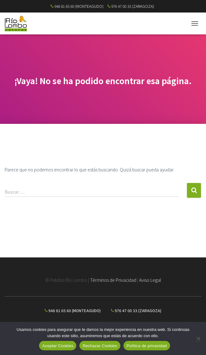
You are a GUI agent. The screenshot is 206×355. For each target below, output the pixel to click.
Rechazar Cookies (100, 345)
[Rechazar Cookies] (198, 338)
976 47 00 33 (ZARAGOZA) (131, 6)
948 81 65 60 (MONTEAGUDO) (77, 6)
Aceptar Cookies (57, 345)
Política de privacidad (147, 345)
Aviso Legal (150, 280)
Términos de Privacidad (113, 280)
